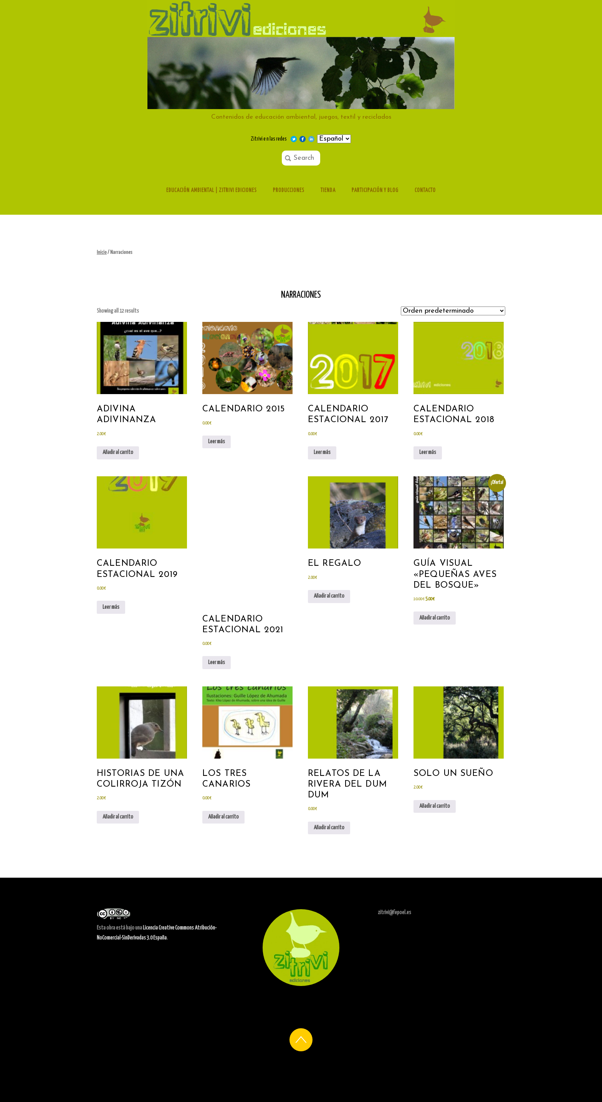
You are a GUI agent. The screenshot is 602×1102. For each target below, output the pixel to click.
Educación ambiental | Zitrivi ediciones (211, 190)
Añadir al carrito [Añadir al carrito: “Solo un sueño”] (434, 806)
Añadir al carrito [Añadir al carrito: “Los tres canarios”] (223, 817)
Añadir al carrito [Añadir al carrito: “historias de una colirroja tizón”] (118, 817)
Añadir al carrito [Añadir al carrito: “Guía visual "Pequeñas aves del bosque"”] (434, 618)
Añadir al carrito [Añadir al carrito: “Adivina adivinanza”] (118, 452)
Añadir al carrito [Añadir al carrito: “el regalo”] (329, 596)
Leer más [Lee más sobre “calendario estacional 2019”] (111, 607)
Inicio (102, 252)
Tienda (328, 190)
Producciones (288, 190)
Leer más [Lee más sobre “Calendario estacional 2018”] (427, 452)
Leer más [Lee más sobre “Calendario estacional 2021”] (216, 662)
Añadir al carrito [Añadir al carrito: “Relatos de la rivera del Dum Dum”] (329, 827)
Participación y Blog (375, 190)
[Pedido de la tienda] (453, 311)
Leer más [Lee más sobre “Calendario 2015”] (216, 441)
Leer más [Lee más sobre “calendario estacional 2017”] (322, 452)
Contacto (425, 190)
